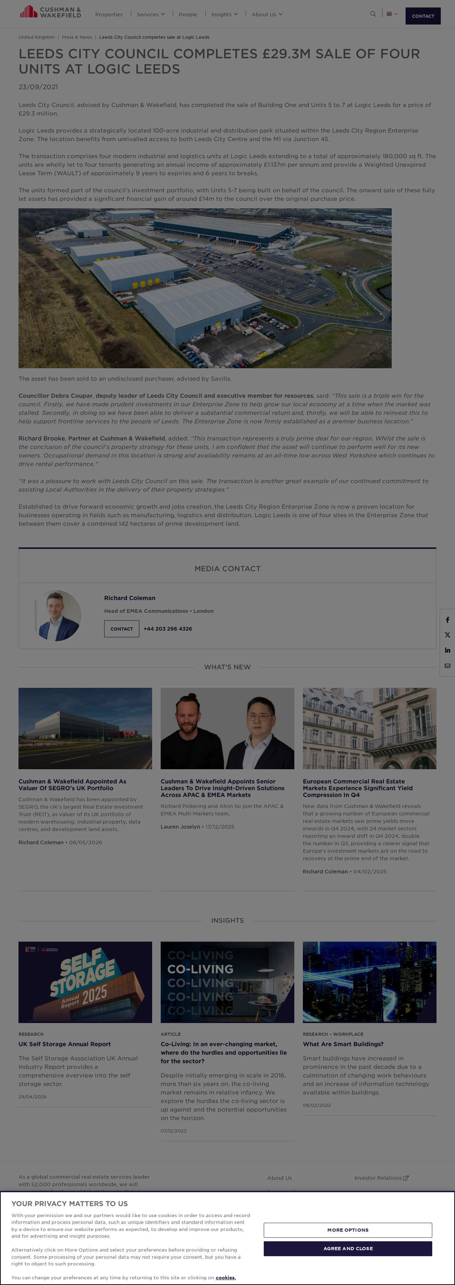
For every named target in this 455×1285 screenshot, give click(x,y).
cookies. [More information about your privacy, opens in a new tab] (226, 1277)
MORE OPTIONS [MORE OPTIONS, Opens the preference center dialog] (348, 1230)
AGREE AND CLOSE (348, 1248)
